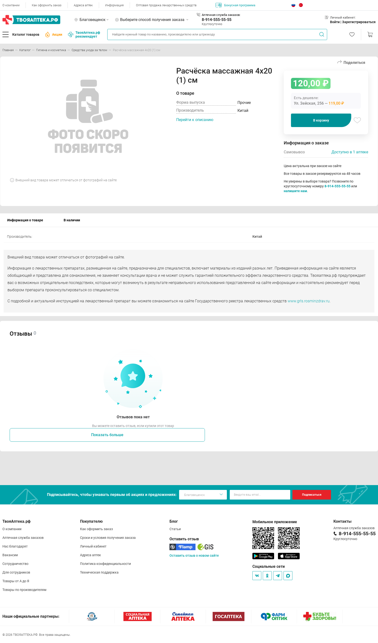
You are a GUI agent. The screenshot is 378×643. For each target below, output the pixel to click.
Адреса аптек (83, 5)
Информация (114, 5)
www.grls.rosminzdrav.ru (309, 301)
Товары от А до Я (15, 581)
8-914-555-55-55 (216, 19)
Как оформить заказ (46, 5)
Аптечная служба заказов (23, 538)
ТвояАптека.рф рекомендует (84, 34)
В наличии (72, 220)
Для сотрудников (16, 572)
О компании (11, 5)
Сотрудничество (15, 564)
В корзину (321, 120)
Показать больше (107, 435)
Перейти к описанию (194, 119)
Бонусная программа (235, 5)
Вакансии (10, 555)
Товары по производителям (24, 590)
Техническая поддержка (99, 572)
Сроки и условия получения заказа (108, 538)
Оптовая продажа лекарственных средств (166, 5)
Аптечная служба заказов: (221, 15)
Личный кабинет (93, 546)
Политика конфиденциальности (105, 564)
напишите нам (295, 191)
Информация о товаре (25, 220)
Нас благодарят (15, 546)
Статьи (175, 529)
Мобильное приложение (274, 522)
